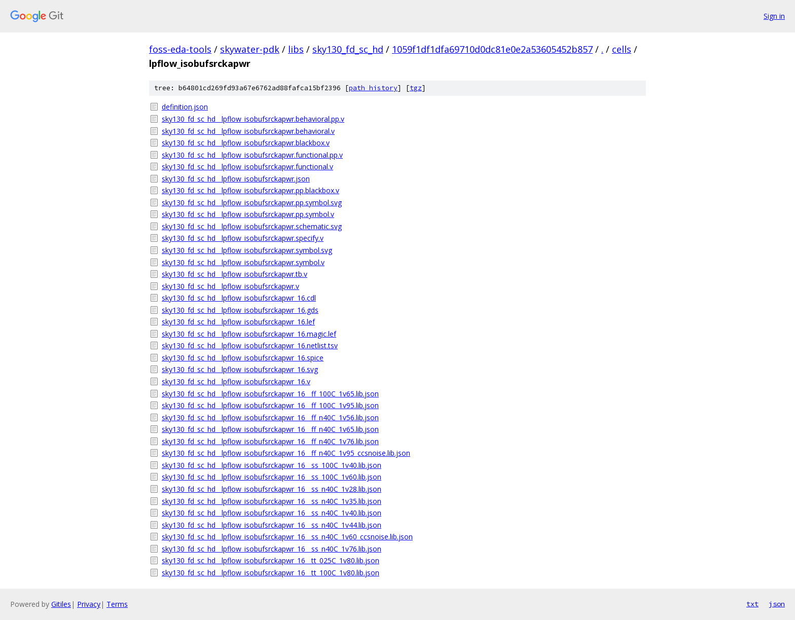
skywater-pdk (249, 49)
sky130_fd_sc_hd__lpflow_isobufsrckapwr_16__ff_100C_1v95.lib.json (270, 405)
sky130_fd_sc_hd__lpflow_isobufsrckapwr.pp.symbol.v (248, 214)
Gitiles (61, 604)
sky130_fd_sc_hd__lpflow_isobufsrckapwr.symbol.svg (247, 250)
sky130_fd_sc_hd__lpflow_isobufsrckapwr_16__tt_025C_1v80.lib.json (270, 560)
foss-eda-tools (180, 49)
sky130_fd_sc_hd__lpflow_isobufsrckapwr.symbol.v (243, 262)
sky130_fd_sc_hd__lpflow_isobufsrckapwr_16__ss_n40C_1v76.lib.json (271, 549)
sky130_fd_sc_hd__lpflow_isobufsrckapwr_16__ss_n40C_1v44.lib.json (271, 525)
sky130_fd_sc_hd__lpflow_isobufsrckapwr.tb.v (234, 274)
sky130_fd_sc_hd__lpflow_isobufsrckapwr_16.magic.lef (249, 334)
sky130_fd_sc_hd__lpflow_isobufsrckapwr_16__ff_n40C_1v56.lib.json (270, 417)
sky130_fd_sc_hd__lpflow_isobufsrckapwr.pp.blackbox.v (250, 190)
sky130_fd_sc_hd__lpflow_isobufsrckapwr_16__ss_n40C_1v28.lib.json (271, 489)
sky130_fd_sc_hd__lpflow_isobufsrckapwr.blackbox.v (246, 143)
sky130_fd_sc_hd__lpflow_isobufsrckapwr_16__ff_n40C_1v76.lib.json (270, 441)
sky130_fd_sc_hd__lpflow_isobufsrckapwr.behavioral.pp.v (253, 119)
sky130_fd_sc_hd (347, 49)
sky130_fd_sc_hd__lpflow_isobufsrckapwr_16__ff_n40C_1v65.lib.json (270, 429)
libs (296, 49)
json (777, 603)
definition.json (185, 107)
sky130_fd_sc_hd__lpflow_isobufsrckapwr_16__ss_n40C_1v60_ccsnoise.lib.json (287, 536)
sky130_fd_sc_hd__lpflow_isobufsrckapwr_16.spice (242, 357)
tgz (416, 88)
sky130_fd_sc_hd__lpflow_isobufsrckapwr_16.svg (240, 369)
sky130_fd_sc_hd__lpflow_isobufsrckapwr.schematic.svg (252, 226)
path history (373, 88)
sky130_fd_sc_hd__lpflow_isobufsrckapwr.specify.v (242, 238)
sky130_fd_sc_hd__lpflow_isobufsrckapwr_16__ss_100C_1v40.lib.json (271, 465)
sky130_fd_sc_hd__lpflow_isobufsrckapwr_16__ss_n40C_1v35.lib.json (271, 501)
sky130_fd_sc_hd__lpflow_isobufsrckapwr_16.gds (240, 310)
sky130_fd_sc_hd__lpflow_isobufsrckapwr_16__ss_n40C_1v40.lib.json (271, 513)
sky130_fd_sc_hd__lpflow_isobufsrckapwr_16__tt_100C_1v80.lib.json (270, 572)
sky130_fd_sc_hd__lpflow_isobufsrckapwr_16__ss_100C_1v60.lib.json (271, 477)
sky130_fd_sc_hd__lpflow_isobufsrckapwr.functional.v (247, 166)
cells (621, 49)
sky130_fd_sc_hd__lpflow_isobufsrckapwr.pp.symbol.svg (252, 202)
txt (752, 603)
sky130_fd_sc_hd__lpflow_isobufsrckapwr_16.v (236, 381)
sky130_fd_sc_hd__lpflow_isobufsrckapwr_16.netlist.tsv (250, 345)
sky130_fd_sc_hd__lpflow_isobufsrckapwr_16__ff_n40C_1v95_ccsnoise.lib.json (286, 453)
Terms (117, 604)
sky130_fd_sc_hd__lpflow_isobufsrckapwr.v (230, 286)
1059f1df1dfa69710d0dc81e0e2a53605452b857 (492, 49)
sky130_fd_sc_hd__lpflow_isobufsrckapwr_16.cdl (239, 298)
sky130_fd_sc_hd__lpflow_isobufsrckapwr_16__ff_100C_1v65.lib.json (270, 393)
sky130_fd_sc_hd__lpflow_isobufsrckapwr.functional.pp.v (252, 155)
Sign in (774, 16)
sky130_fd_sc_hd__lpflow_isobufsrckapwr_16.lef (238, 321)
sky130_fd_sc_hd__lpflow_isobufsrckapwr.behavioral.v (248, 131)
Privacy (88, 604)
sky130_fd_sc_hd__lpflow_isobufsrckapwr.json (236, 179)
